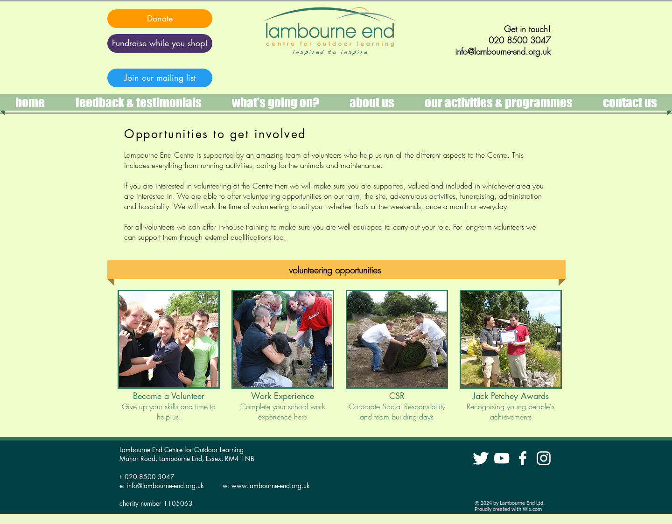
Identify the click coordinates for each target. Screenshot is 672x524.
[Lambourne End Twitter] (480, 458)
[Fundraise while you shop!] (159, 43)
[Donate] (159, 18)
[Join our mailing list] (159, 78)
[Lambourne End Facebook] (522, 458)
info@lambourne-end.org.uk (165, 485)
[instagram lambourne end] (543, 458)
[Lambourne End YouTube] (501, 458)
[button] (498, 102)
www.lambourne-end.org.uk (270, 485)
